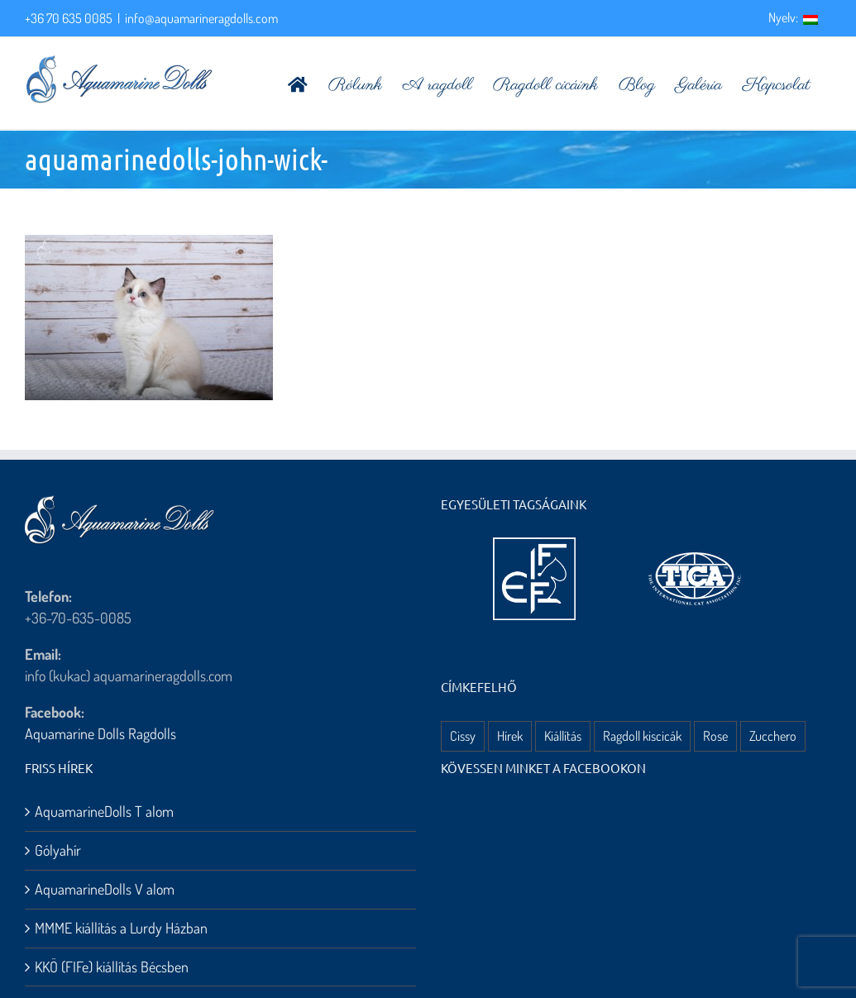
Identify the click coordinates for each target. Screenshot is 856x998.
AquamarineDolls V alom (105, 889)
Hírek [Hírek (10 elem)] (510, 735)
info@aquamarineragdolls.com (201, 18)
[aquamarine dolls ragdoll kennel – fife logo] (534, 545)
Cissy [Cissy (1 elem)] (463, 735)
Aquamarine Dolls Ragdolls (100, 733)
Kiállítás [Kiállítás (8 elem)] (562, 735)
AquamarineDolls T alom (104, 811)
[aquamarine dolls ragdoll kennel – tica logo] (694, 553)
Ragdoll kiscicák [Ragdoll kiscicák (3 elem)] (642, 735)
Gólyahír (58, 850)
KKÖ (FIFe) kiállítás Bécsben (112, 966)
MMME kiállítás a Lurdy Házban (121, 928)
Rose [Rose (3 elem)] (715, 735)
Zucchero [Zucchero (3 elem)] (772, 735)
